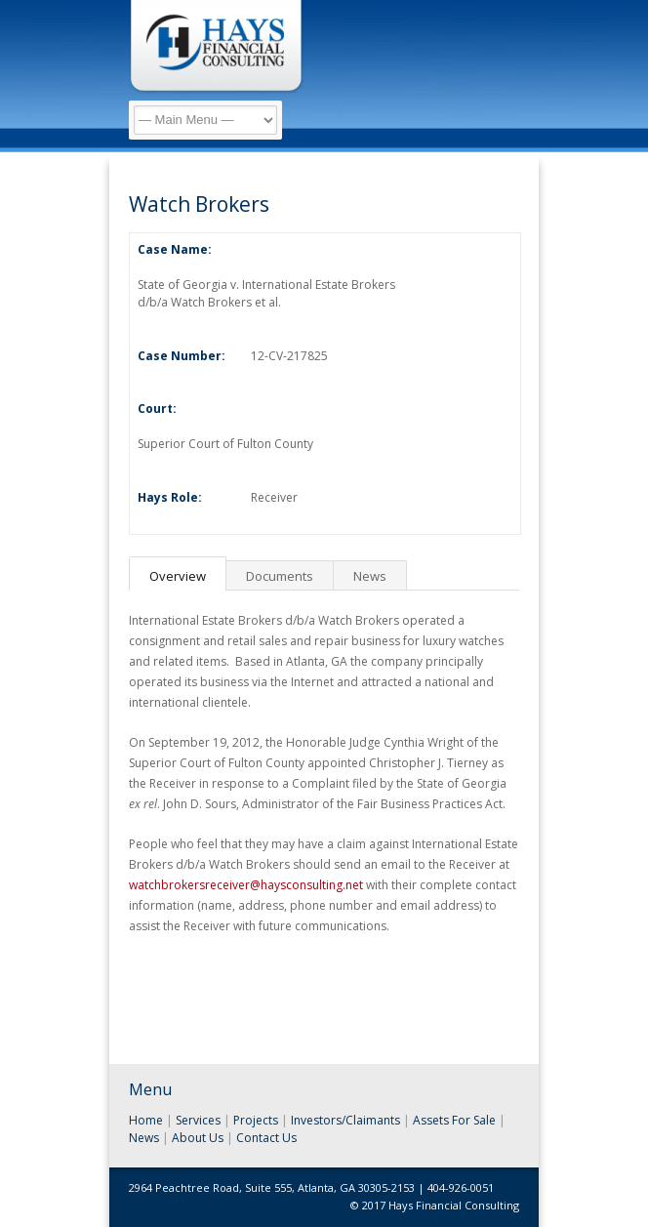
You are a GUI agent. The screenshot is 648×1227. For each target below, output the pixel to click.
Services (198, 1120)
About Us (197, 1137)
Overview (177, 576)
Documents (279, 576)
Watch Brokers (199, 204)
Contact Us (266, 1137)
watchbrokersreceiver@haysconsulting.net (246, 885)
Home (146, 1120)
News (369, 576)
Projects (255, 1120)
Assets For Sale (454, 1120)
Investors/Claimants (345, 1120)
